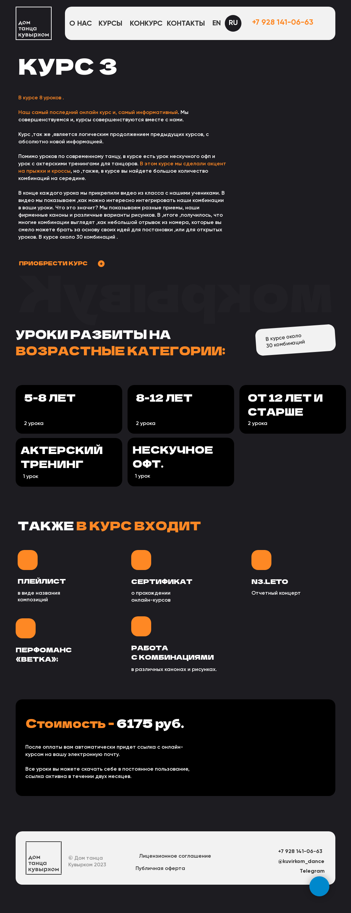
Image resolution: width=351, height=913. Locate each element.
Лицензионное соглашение (175, 856)
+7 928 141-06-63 (282, 22)
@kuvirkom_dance (301, 861)
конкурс (146, 23)
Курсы (110, 23)
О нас (80, 23)
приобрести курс (53, 263)
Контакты (186, 23)
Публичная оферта (160, 868)
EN (216, 23)
